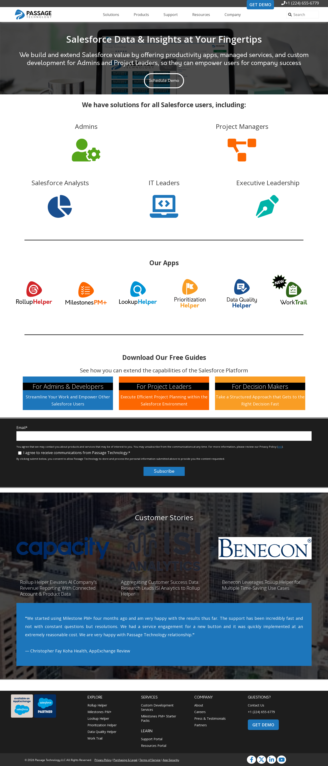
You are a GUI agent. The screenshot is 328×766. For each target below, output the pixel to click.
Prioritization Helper (102, 725)
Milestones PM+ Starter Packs (158, 718)
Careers (200, 712)
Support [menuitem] (171, 14)
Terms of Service (150, 760)
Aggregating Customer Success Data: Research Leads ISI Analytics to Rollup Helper (160, 588)
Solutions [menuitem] (111, 14)
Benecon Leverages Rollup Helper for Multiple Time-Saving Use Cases (261, 585)
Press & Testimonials (210, 718)
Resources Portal (153, 745)
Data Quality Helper (101, 732)
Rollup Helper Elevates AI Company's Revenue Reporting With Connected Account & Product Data (58, 588)
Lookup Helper (98, 718)
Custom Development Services (157, 707)
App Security (171, 760)
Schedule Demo (164, 80)
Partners (200, 725)
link (280, 446)
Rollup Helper (97, 705)
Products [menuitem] (141, 14)
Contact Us (256, 705)
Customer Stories (164, 517)
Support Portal (151, 739)
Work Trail (94, 738)
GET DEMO (260, 4)
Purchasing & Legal (125, 760)
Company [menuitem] (233, 14)
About (198, 705)
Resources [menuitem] (201, 14)
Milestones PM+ (99, 712)
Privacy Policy (103, 760)
